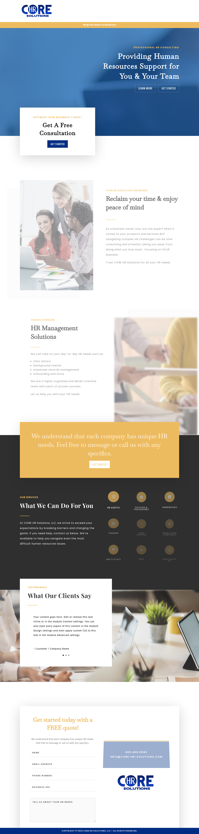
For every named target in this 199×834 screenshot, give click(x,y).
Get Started (169, 88)
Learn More (145, 88)
